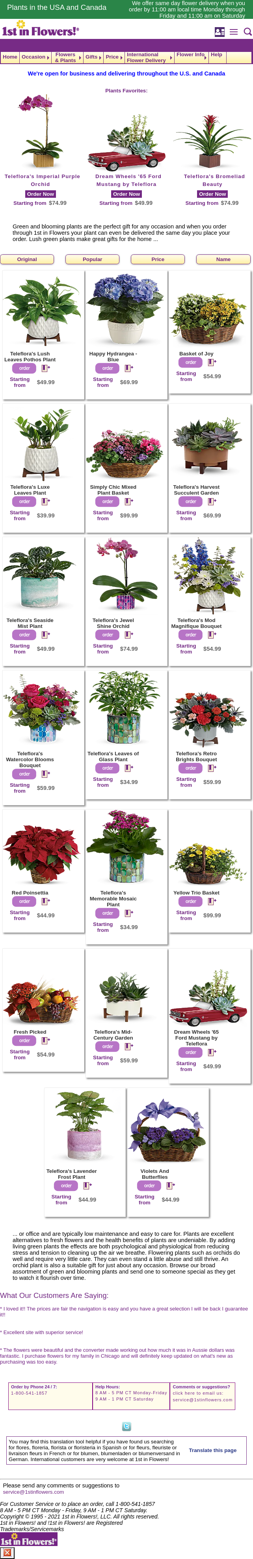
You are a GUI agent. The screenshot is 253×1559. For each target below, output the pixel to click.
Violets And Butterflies (155, 1174)
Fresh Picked (30, 1032)
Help (216, 54)
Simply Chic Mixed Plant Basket (113, 490)
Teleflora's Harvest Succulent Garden (196, 490)
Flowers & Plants (65, 57)
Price (112, 57)
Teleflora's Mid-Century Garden (113, 1035)
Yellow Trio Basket (196, 893)
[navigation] (126, 57)
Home (10, 57)
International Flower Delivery (146, 57)
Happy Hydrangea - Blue (113, 357)
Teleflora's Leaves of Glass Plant (113, 756)
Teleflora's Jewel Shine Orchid (113, 623)
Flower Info (191, 54)
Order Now (40, 194)
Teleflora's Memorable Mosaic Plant (113, 898)
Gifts (91, 57)
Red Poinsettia (30, 893)
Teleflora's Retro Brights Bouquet (196, 756)
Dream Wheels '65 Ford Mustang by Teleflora (196, 1038)
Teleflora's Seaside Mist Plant (30, 623)
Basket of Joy (196, 354)
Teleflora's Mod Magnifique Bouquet (196, 623)
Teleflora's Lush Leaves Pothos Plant (30, 357)
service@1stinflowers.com (203, 1399)
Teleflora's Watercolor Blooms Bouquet (30, 759)
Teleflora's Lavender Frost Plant (72, 1174)
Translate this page (213, 1450)
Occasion (33, 57)
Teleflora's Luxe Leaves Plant (30, 490)
